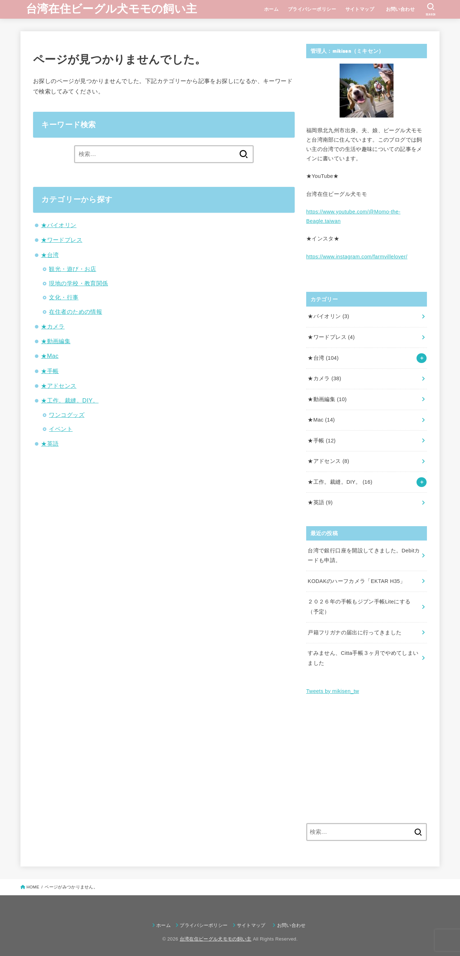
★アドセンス (58, 385)
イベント (61, 429)
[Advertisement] (366, 759)
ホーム (271, 9)
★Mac (50, 356)
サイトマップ (359, 9)
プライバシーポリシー (312, 9)
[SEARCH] (431, 9)
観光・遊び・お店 (72, 269)
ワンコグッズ (66, 415)
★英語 (50, 443)
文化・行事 (63, 297)
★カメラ (53, 326)
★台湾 (50, 255)
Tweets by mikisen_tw (332, 691)
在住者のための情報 (75, 311)
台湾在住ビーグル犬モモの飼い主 (111, 9)
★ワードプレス (61, 239)
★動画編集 (55, 341)
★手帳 (50, 371)
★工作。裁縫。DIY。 (69, 400)
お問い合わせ (403, 9)
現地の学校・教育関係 (78, 283)
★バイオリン (58, 225)
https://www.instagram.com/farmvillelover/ (357, 256)
